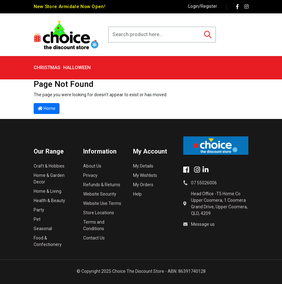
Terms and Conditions (93, 225)
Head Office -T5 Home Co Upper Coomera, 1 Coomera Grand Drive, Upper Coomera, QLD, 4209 (219, 203)
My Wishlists (145, 175)
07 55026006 (204, 182)
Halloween (77, 67)
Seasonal (43, 228)
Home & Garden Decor (49, 178)
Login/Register (202, 6)
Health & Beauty (49, 200)
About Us (92, 165)
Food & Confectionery (48, 241)
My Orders (143, 184)
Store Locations (98, 212)
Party (39, 209)
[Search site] (207, 34)
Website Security (99, 194)
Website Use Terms (102, 203)
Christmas (47, 67)
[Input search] (155, 34)
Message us (203, 224)
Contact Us (94, 237)
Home (46, 108)
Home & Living (47, 191)
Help (137, 194)
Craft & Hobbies (49, 165)
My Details (143, 165)
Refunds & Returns (101, 184)
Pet (37, 219)
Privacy (90, 175)
